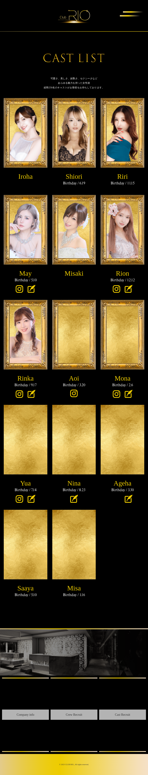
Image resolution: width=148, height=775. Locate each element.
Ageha (122, 483)
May (25, 273)
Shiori (74, 176)
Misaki (74, 273)
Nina (74, 483)
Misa (74, 588)
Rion (122, 273)
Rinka (25, 378)
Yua (25, 483)
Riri (122, 176)
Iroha (25, 176)
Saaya (25, 588)
